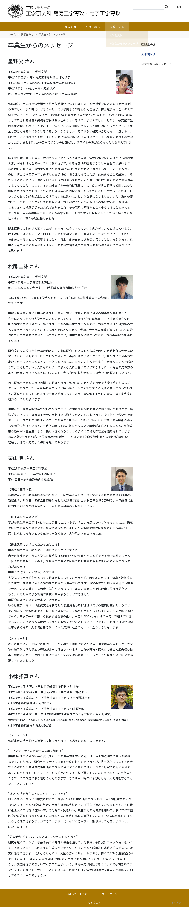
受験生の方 (117, 26)
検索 (167, 7)
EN (179, 6)
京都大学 (96, 902)
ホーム (12, 34)
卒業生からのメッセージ (156, 64)
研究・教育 (93, 26)
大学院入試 (148, 54)
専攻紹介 (70, 26)
